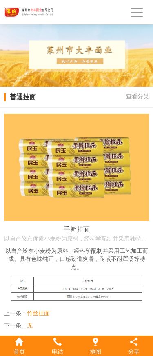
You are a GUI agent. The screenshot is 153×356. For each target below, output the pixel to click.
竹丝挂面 (38, 313)
